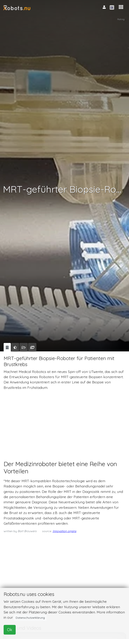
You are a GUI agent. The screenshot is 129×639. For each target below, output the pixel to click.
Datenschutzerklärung (30, 617)
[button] (121, 7)
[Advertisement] (64, 421)
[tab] (7, 347)
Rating (121, 19)
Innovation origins (64, 531)
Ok (9, 629)
